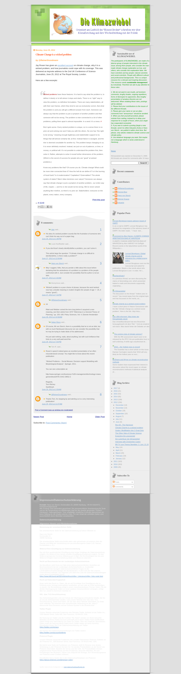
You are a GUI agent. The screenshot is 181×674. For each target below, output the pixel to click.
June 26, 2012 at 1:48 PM (51, 239)
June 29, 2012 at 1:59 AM (51, 389)
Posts (116, 482)
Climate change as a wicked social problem (129, 304)
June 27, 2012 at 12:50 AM (52, 258)
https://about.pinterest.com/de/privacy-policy (56, 660)
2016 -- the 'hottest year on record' (127, 347)
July (117, 419)
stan (53, 229)
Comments (118, 487)
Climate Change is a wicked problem (53, 54)
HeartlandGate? (119, 276)
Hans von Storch (57, 263)
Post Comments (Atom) (56, 423)
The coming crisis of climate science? (128, 334)
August (118, 416)
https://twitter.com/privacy (49, 627)
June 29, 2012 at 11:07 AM (52, 404)
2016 (116, 391)
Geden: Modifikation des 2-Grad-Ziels (129, 430)
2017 (116, 388)
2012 (116, 402)
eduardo (121, 203)
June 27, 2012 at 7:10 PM (51, 295)
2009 (116, 467)
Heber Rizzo (56, 322)
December (120, 405)
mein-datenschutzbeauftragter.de (74, 667)
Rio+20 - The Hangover (124, 425)
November (120, 408)
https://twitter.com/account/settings (53, 632)
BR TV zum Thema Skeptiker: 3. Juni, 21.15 (132, 444)
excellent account (65, 65)
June (118, 422)
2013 (116, 399)
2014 (116, 396)
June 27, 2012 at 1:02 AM (51, 278)
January (119, 458)
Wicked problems (50, 94)
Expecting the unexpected (125, 436)
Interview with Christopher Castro (128, 442)
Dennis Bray (122, 192)
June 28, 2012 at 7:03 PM (51, 342)
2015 (116, 394)
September (120, 413)
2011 (116, 461)
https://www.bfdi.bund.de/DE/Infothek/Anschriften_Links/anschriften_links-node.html (71, 576)
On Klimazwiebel (119, 291)
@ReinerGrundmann (59, 300)
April (118, 450)
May (117, 447)
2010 (116, 464)
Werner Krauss (123, 199)
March (118, 453)
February (119, 456)
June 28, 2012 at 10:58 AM (52, 317)
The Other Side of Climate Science (128, 433)
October (119, 411)
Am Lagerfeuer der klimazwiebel (127, 439)
